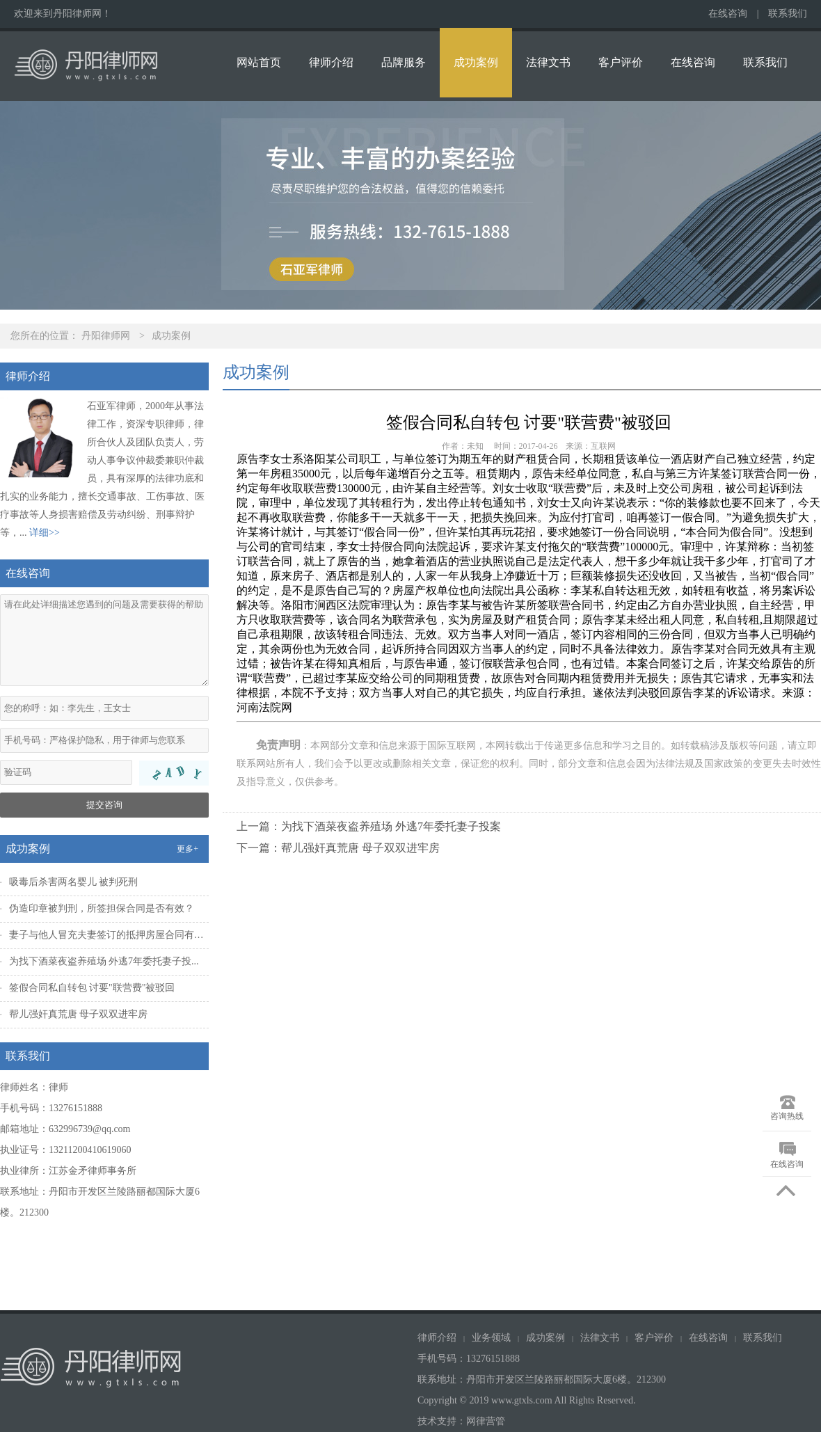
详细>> (44, 532)
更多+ (187, 849)
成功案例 (476, 62)
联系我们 (787, 13)
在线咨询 (727, 13)
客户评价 (620, 62)
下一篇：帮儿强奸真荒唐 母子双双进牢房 (338, 848)
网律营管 (485, 1421)
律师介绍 (331, 62)
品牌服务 (403, 62)
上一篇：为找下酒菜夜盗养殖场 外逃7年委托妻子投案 (369, 826)
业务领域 (491, 1337)
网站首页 (259, 62)
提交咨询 (104, 804)
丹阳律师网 (105, 336)
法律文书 (548, 62)
